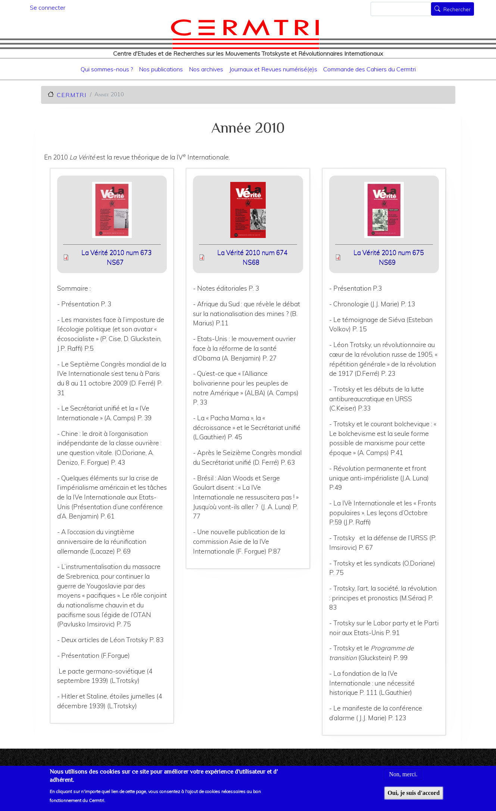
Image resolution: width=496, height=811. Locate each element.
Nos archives (206, 69)
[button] (112, 212)
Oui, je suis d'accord (414, 796)
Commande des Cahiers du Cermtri (369, 69)
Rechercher (457, 9)
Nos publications (161, 69)
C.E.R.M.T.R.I (71, 94)
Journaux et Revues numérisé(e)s (273, 69)
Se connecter (47, 7)
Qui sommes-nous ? (107, 69)
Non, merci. (403, 778)
